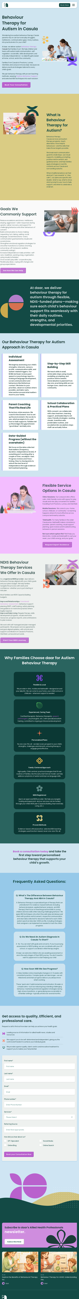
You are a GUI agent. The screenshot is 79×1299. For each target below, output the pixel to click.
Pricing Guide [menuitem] (44, 1266)
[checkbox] (39, 1071)
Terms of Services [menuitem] (45, 1280)
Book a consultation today (33, 784)
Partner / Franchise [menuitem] (45, 1257)
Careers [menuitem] (4, 1283)
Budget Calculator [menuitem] (45, 1263)
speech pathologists (63, 692)
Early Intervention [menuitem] (7, 1257)
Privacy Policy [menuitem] (44, 1277)
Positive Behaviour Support (27, 76)
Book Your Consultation (16, 85)
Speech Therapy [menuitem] (7, 1250)
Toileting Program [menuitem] (7, 1260)
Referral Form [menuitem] (44, 1253)
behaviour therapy (28, 46)
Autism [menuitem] (4, 1244)
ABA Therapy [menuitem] (6, 1247)
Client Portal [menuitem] (43, 1247)
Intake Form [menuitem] (43, 1250)
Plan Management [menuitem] (8, 1263)
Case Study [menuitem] (5, 1286)
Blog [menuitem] (3, 1277)
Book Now (64, 5)
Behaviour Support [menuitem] (8, 1266)
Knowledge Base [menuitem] (7, 1290)
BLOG (4, 1202)
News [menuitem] (3, 1280)
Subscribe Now (15, 1169)
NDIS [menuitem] (41, 1244)
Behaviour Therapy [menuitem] (8, 1253)
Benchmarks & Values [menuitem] (46, 1260)
